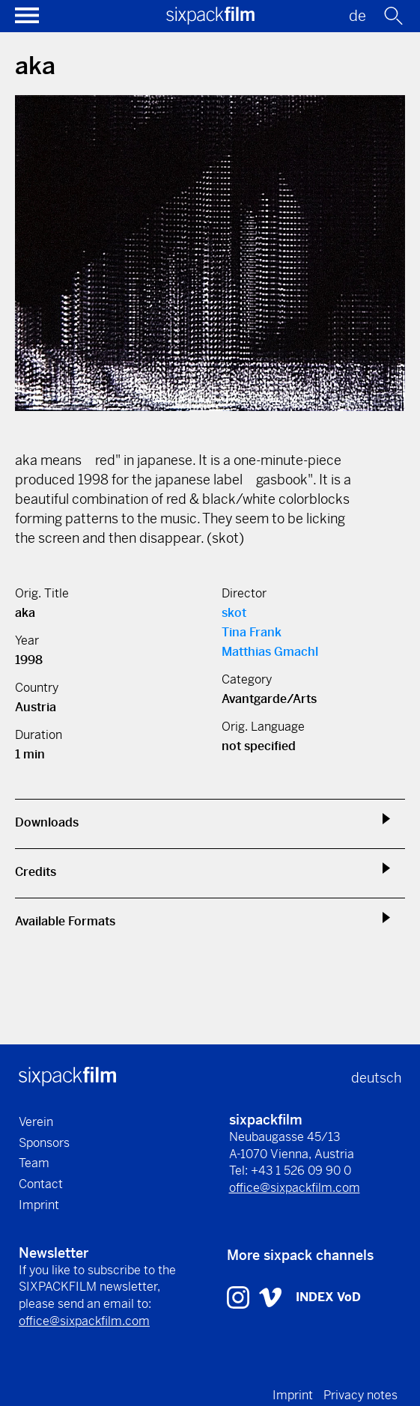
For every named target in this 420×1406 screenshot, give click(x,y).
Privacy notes (360, 1395)
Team (34, 1163)
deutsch (376, 1077)
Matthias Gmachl (270, 652)
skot (234, 613)
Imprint (39, 1205)
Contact (41, 1184)
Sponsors (44, 1143)
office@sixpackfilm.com (294, 1188)
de (357, 16)
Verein (36, 1122)
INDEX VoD (328, 1297)
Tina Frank (251, 632)
